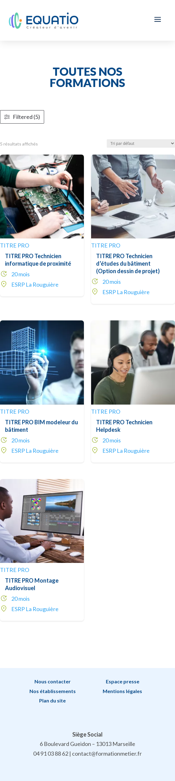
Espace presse (122, 681)
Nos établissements (52, 691)
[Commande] (141, 143)
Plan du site (52, 700)
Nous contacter (52, 681)
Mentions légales (122, 691)
